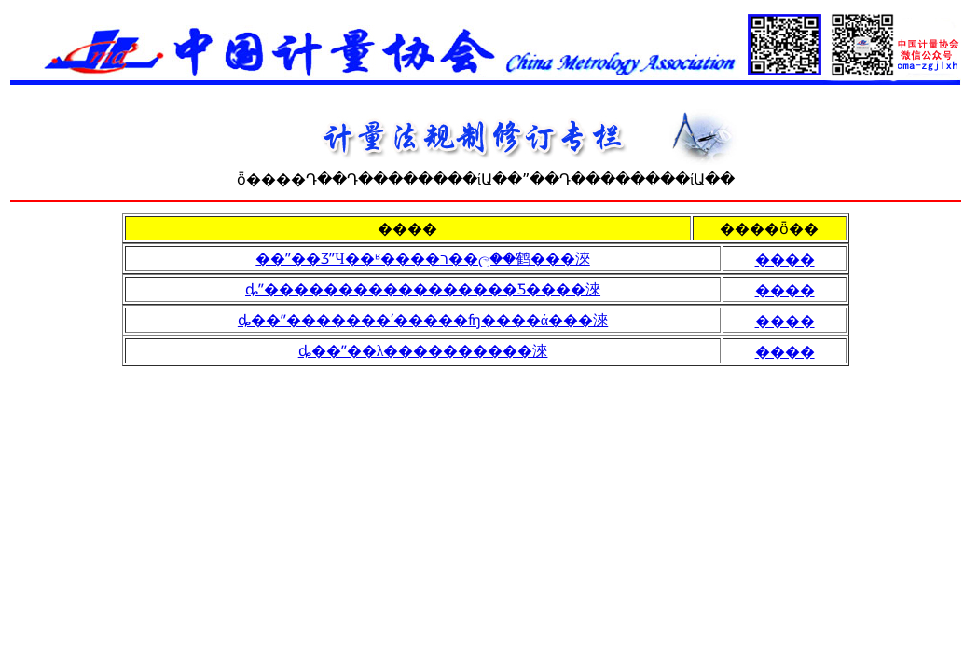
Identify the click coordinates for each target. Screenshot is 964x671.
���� (785, 259)
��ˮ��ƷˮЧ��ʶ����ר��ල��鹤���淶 (422, 259)
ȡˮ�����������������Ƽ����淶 (422, 289)
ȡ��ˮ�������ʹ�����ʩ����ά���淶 (423, 320)
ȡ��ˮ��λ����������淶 (423, 351)
